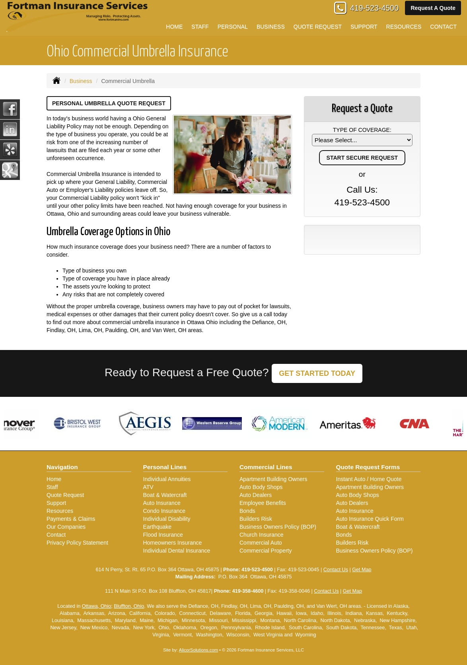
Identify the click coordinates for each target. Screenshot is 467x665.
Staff (52, 487)
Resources (60, 511)
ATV (148, 487)
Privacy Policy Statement (77, 542)
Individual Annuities (167, 479)
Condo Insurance (164, 511)
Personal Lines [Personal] (165, 467)
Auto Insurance (162, 503)
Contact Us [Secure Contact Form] (335, 569)
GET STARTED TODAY (317, 373)
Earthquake (157, 527)
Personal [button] (233, 26)
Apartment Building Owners (273, 479)
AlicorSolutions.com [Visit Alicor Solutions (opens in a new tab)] (198, 650)
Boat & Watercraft (165, 495)
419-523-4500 (374, 8)
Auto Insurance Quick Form (370, 519)
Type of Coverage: (362, 130)
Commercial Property (265, 550)
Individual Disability (167, 519)
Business (81, 81)
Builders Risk (255, 519)
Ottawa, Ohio (96, 606)
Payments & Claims (71, 519)
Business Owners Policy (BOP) (277, 527)
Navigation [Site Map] (62, 467)
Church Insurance (261, 535)
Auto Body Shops (260, 487)
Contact (56, 535)
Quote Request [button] (318, 26)
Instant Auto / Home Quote (369, 479)
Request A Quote (433, 8)
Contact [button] (443, 26)
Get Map (361, 569)
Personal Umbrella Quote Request (108, 103)
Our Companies (66, 527)
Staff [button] (199, 26)
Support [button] (363, 26)
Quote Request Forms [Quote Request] (368, 467)
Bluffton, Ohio (129, 606)
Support (56, 503)
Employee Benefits (262, 503)
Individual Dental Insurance (176, 550)
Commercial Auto (260, 542)
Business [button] (271, 26)
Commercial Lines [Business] (265, 467)
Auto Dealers (255, 495)
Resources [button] (404, 26)
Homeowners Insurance (172, 542)
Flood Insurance (163, 535)
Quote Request (65, 495)
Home (174, 26)
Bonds (247, 511)
